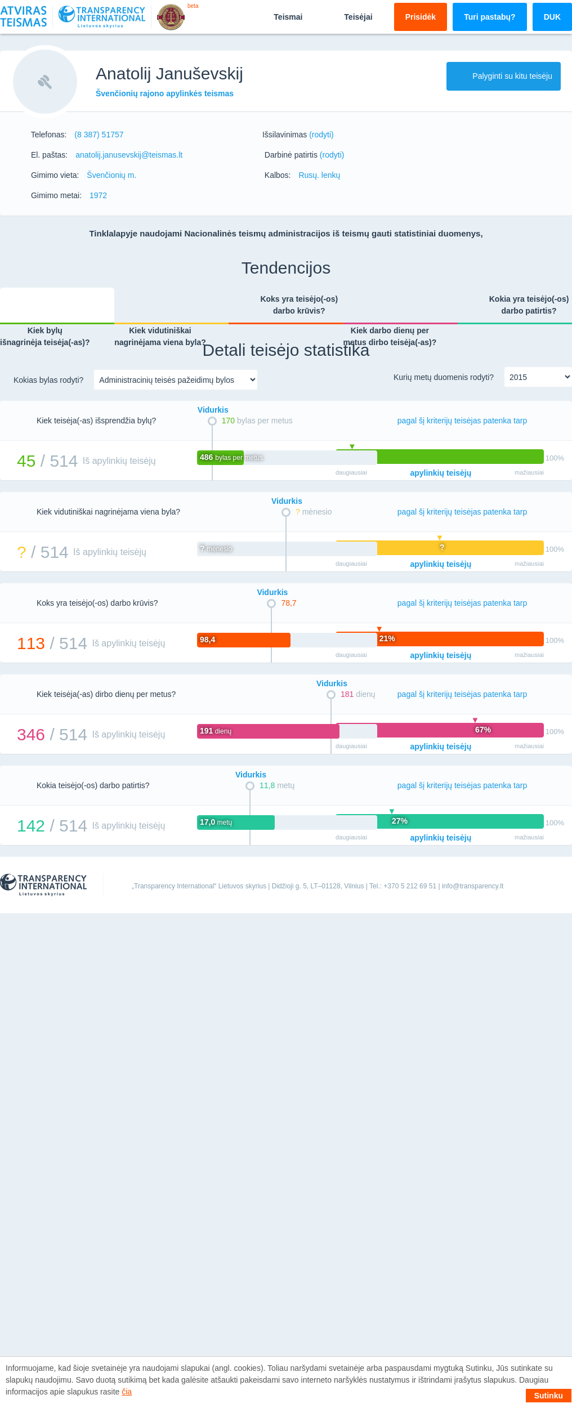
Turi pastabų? (490, 16)
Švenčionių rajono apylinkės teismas (165, 93)
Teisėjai (348, 16)
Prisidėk (420, 16)
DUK (552, 16)
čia (127, 1391)
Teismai (278, 16)
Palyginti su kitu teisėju (503, 76)
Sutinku (548, 1395)
